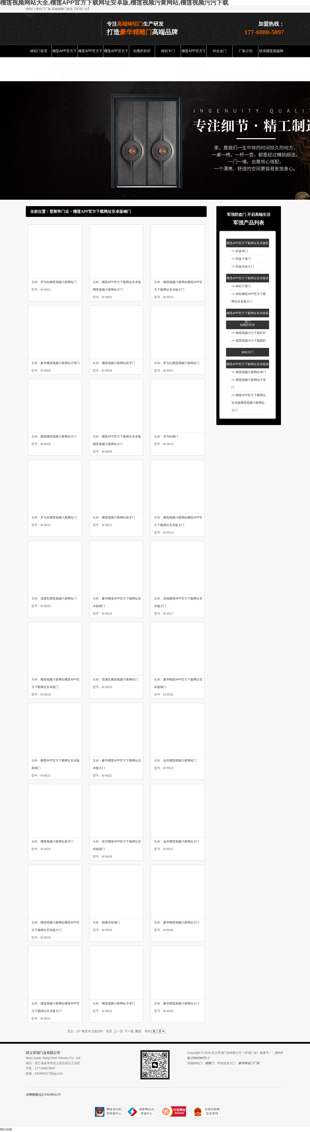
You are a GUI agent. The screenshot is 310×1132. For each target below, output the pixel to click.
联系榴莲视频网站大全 (271, 57)
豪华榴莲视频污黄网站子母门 (60, 363)
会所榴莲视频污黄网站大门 (181, 841)
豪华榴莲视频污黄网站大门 (181, 922)
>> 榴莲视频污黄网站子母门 (248, 383)
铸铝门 (30, 15)
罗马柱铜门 (170, 436)
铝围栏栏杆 (142, 51)
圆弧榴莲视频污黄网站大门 (58, 436)
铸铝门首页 (38, 51)
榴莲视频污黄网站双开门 (118, 363)
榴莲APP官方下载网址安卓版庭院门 (116, 63)
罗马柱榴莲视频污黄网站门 (58, 282)
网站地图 (6, 1129)
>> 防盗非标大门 (242, 266)
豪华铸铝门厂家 (249, 1063)
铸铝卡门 (168, 51)
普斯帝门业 (59, 211)
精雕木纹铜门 (111, 922)
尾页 (138, 1031)
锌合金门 (219, 51)
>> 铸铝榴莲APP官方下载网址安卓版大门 (248, 297)
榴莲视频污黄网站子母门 (118, 1003)
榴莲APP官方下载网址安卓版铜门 (193, 63)
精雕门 (209, 1063)
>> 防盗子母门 (241, 258)
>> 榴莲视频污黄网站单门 (248, 372)
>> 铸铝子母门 (241, 286)
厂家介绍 (245, 51)
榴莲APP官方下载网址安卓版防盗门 (64, 63)
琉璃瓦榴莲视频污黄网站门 (58, 598)
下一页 (129, 1031)
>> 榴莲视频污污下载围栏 (248, 340)
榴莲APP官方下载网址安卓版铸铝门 (90, 63)
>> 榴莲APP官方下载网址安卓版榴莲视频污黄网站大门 (248, 402)
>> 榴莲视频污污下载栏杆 (248, 333)
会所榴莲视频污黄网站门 (179, 760)
